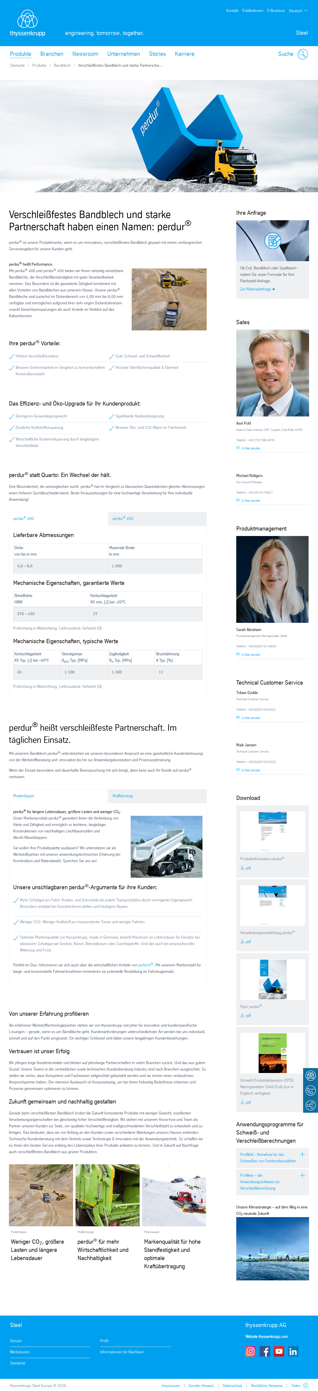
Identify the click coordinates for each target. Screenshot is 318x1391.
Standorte (17, 1363)
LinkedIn (293, 1351)
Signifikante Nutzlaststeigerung (140, 416)
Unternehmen (123, 54)
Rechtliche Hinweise (266, 1386)
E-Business (276, 11)
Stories (157, 54)
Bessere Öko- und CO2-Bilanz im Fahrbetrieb (151, 428)
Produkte (20, 54)
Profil (104, 1341)
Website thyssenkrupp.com (266, 1337)
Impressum (171, 1386)
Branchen (51, 54)
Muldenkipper (24, 796)
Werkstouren (20, 1352)
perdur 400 (23, 518)
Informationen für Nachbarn (122, 1352)
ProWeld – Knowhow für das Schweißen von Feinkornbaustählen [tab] (268, 1158)
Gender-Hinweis (201, 1386)
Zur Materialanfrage (255, 289)
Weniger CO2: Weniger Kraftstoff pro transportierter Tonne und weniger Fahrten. (83, 922)
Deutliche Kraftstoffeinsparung (39, 428)
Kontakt (232, 11)
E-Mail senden (251, 448)
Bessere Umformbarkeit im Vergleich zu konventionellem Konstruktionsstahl (60, 371)
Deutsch (295, 11)
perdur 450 (123, 518)
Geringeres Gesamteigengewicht (41, 416)
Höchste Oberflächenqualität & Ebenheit (147, 368)
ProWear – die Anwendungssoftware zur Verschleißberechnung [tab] (260, 1182)
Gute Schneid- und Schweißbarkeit (143, 356)
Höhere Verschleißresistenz (37, 356)
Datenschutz (232, 1386)
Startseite (17, 65)
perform (145, 965)
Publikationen (252, 11)
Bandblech (62, 65)
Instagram (250, 1351)
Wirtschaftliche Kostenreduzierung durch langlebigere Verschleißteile (57, 443)
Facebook (265, 1351)
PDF (248, 868)
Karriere (185, 54)
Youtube (279, 1351)
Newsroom (85, 54)
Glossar (16, 1341)
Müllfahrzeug (123, 796)
